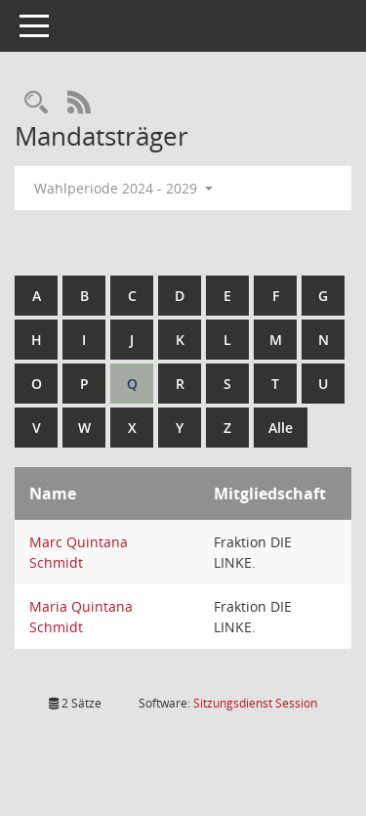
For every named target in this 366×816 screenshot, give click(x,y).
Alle (280, 427)
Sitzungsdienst (255, 703)
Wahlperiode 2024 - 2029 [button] (123, 188)
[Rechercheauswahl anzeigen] (36, 103)
